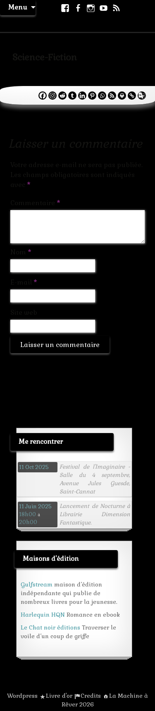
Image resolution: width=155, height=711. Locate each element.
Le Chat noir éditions (50, 627)
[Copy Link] (132, 95)
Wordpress (22, 695)
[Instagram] (52, 95)
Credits (91, 695)
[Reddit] (62, 95)
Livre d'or (59, 695)
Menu (17, 7)
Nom (20, 252)
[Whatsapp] (102, 95)
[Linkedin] (82, 95)
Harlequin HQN (43, 614)
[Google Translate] (142, 95)
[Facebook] (42, 95)
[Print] (122, 95)
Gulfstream (36, 584)
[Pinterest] (92, 95)
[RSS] (112, 95)
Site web (23, 312)
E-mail (23, 282)
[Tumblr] (72, 95)
